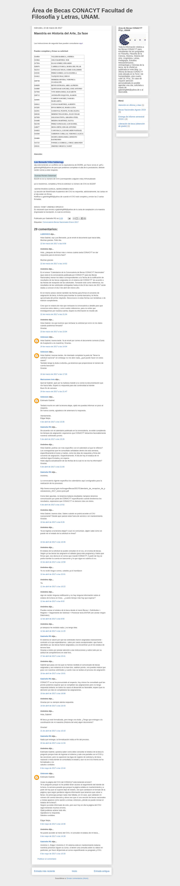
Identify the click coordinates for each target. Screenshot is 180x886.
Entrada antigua (101, 871)
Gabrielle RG (45, 427)
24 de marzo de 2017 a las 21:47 (53, 391)
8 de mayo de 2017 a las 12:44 (53, 768)
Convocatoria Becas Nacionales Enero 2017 (60, 222)
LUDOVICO (45, 234)
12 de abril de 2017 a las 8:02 (52, 601)
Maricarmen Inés (47, 379)
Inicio (74, 871)
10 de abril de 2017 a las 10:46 (53, 542)
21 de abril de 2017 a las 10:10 (53, 731)
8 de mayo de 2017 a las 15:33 (53, 854)
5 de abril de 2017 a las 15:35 (52, 439)
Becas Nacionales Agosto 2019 (132, 110)
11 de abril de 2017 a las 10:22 (53, 586)
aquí (81, 43)
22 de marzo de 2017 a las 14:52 (53, 264)
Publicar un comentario (47, 859)
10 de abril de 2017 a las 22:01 (53, 574)
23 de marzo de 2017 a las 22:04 (53, 332)
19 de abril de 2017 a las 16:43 (53, 706)
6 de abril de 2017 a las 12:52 (52, 505)
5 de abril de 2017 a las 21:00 (52, 467)
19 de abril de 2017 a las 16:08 (53, 693)
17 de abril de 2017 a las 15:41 (53, 656)
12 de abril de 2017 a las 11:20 (53, 631)
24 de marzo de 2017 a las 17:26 (53, 374)
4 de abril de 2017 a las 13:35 (52, 422)
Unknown (44, 337)
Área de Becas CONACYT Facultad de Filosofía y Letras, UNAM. (82, 13)
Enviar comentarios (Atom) (77, 878)
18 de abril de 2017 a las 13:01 (53, 673)
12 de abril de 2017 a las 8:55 (52, 619)
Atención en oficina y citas (129, 105)
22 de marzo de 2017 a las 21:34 (53, 314)
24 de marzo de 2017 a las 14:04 (53, 346)
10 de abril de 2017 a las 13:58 (53, 562)
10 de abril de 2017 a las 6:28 (52, 522)
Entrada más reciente (44, 871)
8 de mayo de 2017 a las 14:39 (53, 836)
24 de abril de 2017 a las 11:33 (53, 743)
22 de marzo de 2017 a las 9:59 (53, 243)
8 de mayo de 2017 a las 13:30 (53, 824)
